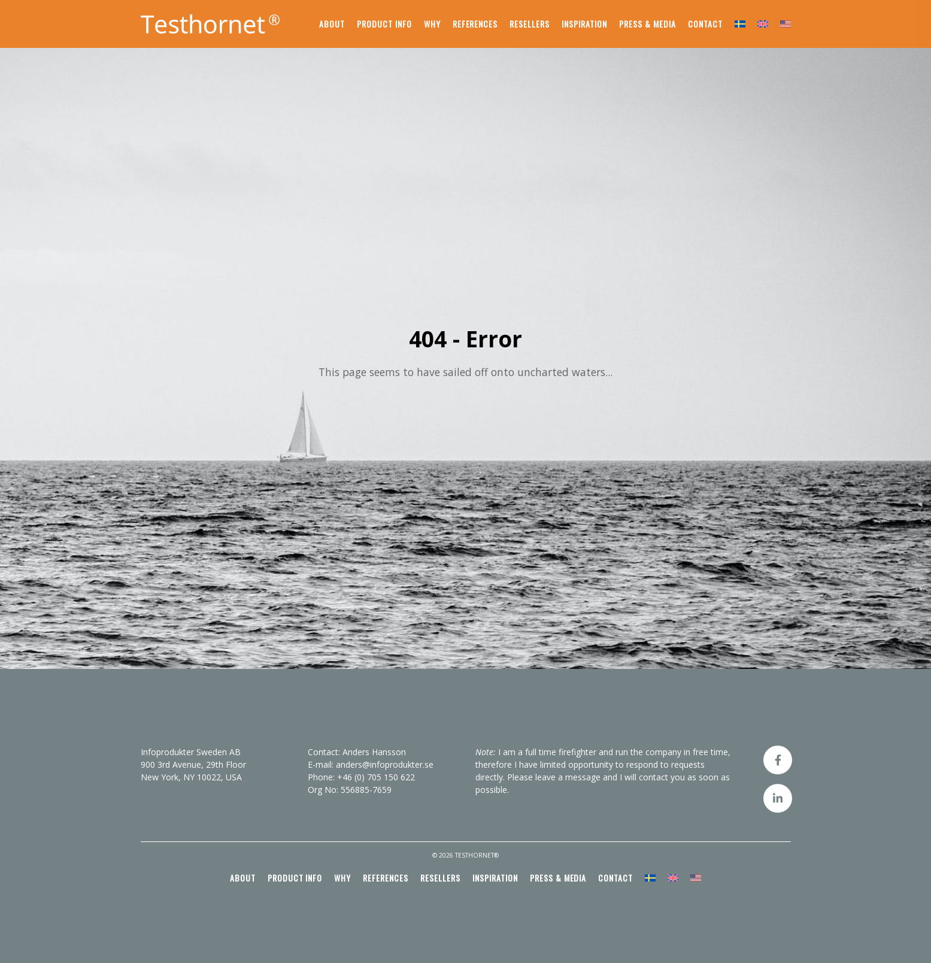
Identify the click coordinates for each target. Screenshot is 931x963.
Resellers (530, 23)
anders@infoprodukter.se (384, 764)
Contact (705, 23)
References (475, 23)
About (332, 23)
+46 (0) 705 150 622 (376, 777)
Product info (384, 23)
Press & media (647, 23)
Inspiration (584, 23)
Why (432, 23)
